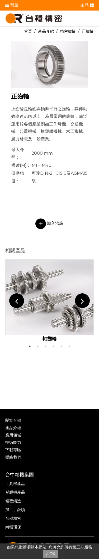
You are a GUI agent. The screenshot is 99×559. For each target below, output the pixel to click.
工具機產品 (15, 483)
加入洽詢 (49, 223)
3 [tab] (45, 346)
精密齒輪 (68, 31)
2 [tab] (37, 346)
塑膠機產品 (15, 492)
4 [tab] (53, 346)
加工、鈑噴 (15, 509)
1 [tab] (29, 346)
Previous (16, 300)
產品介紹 (46, 31)
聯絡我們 (13, 457)
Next (82, 300)
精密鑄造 (13, 500)
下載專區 (13, 449)
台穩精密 (13, 518)
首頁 (28, 31)
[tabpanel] (49, 300)
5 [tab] (61, 346)
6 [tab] (69, 346)
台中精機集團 (19, 475)
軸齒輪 (50, 339)
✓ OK (50, 554)
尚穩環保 (13, 526)
